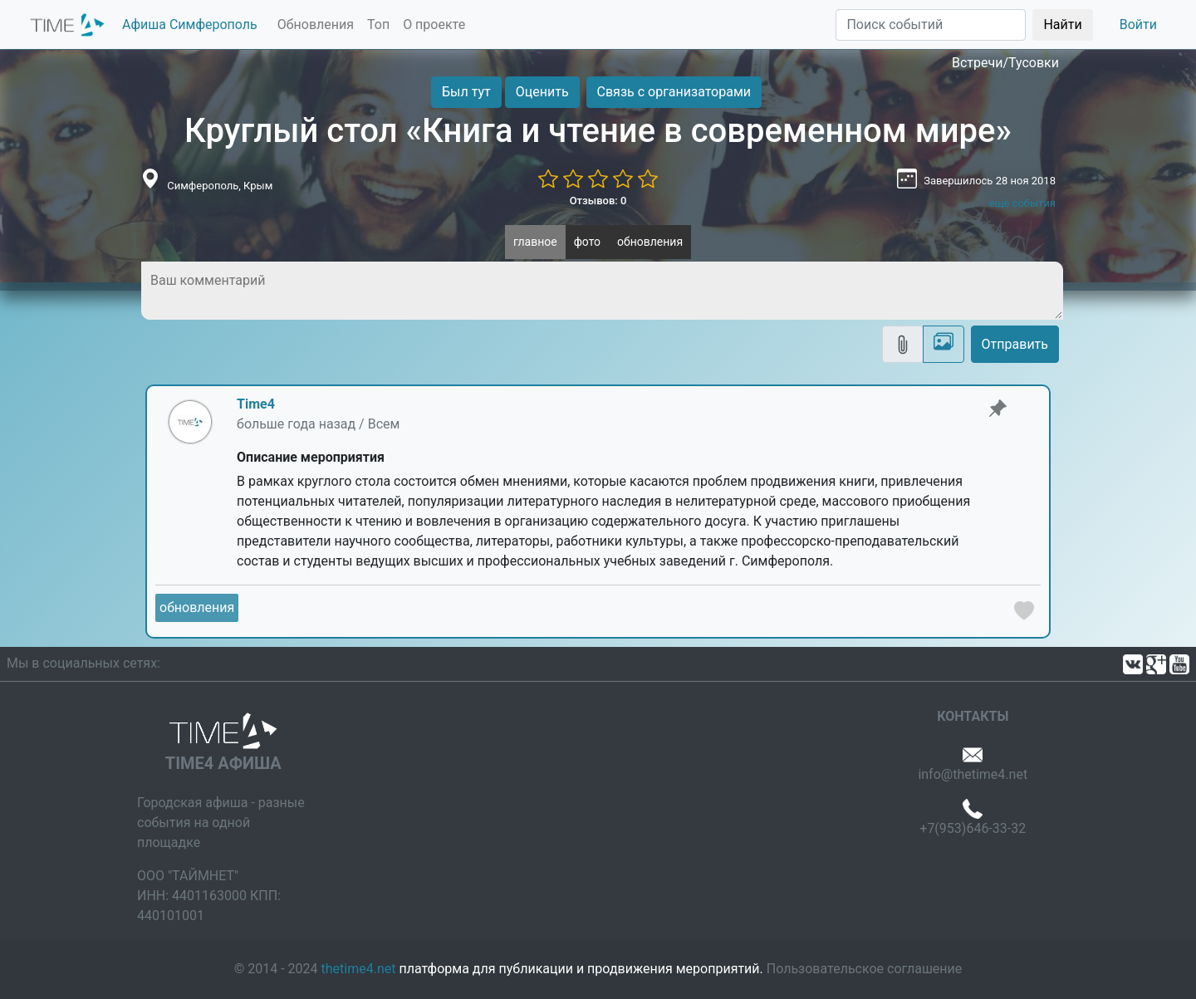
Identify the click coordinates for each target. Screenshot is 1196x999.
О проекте (434, 24)
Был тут (466, 92)
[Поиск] (931, 25)
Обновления (315, 24)
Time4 (256, 404)
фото (587, 241)
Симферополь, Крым (219, 185)
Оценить (542, 92)
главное (535, 241)
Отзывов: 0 (598, 200)
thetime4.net (358, 969)
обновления (650, 241)
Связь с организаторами (674, 92)
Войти (1138, 24)
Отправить (1015, 344)
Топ (378, 24)
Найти (1062, 24)
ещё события (1022, 203)
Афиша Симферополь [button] (189, 24)
